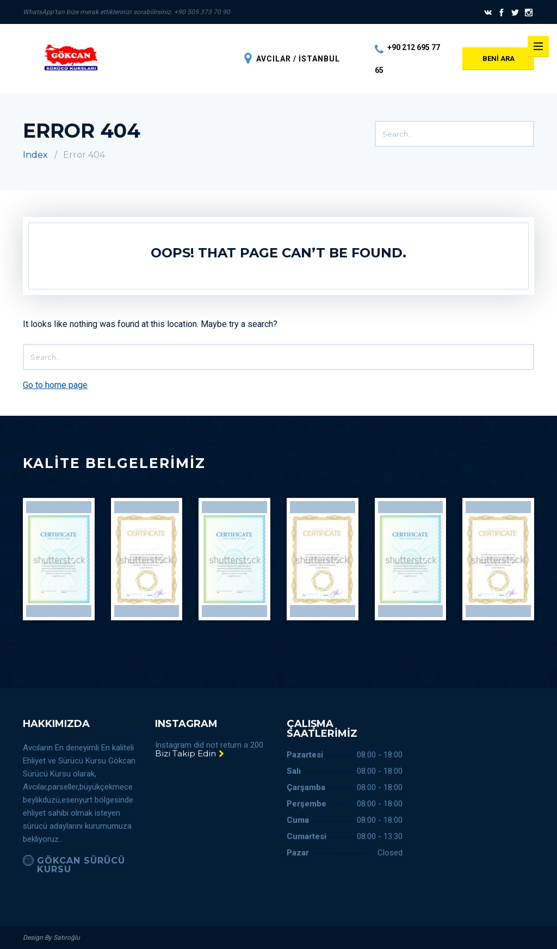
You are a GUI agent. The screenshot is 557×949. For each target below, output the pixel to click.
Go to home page (55, 385)
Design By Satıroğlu (51, 937)
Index (35, 155)
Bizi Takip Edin (190, 753)
